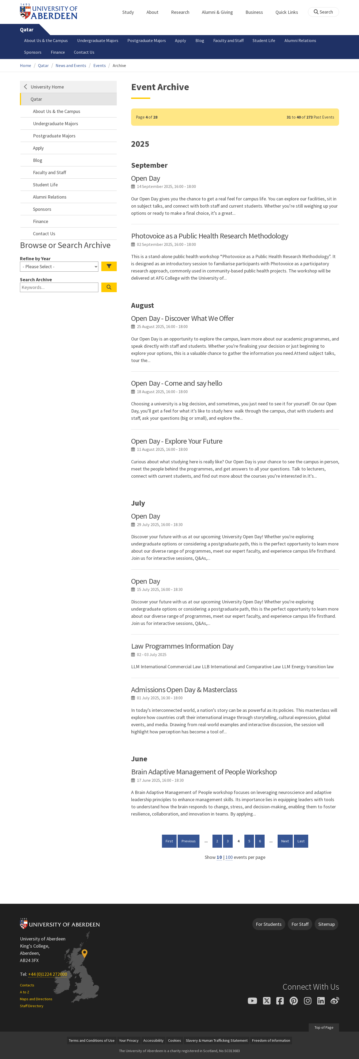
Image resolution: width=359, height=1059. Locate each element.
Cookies (174, 1040)
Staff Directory (31, 1005)
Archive (119, 65)
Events (99, 65)
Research (183, 12)
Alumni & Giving (220, 12)
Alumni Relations (300, 40)
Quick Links (289, 12)
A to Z (24, 992)
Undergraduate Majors (97, 40)
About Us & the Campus (46, 40)
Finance (58, 52)
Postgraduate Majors (146, 40)
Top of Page (323, 1027)
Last (303, 840)
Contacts (27, 985)
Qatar (27, 29)
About (155, 12)
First (171, 840)
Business (257, 12)
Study (131, 12)
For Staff (299, 924)
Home (25, 65)
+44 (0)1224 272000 (47, 974)
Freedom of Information (271, 1040)
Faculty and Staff (228, 40)
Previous (190, 840)
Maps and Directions (36, 999)
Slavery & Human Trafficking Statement (217, 1040)
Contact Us (84, 52)
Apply (180, 40)
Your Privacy (129, 1040)
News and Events (71, 65)
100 (229, 857)
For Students (269, 924)
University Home (47, 87)
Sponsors (32, 52)
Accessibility (153, 1040)
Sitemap (326, 924)
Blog (199, 40)
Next (287, 840)
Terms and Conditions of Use (92, 1040)
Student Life (264, 40)
